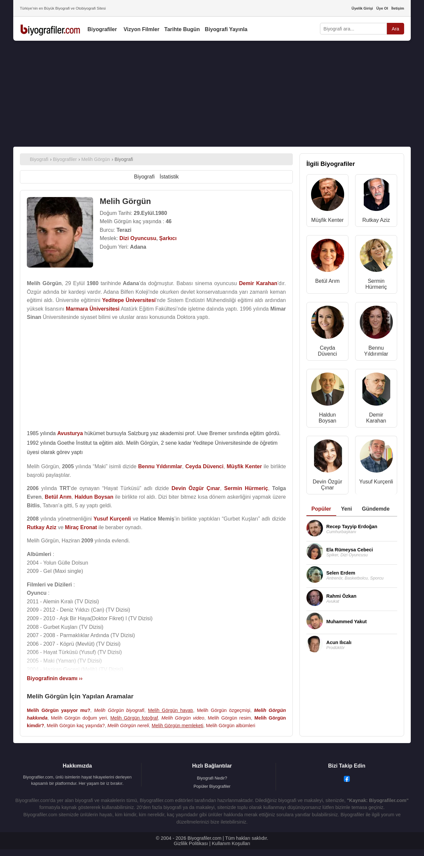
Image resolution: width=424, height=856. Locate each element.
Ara (395, 28)
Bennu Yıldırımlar (376, 351)
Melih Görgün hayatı (170, 710)
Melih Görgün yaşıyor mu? (58, 710)
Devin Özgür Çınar (327, 484)
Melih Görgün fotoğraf (134, 718)
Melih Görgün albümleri (230, 725)
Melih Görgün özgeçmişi (223, 710)
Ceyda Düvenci (327, 351)
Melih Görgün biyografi (119, 710)
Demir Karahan (376, 418)
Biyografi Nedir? (212, 778)
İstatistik (169, 176)
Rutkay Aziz (376, 220)
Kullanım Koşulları (231, 843)
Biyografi (144, 176)
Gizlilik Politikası (191, 843)
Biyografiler (102, 29)
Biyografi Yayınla (226, 29)
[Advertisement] (212, 93)
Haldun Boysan (327, 418)
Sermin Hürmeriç (376, 284)
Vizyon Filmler (141, 29)
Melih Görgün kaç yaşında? (76, 725)
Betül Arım (327, 281)
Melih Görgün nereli (128, 725)
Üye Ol (382, 8)
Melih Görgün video (182, 718)
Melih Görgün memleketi (177, 725)
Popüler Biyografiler (212, 786)
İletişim (397, 8)
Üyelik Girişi (362, 8)
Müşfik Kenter (327, 220)
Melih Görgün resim (229, 718)
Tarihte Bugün (182, 29)
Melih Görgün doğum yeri (79, 718)
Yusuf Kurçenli (376, 481)
